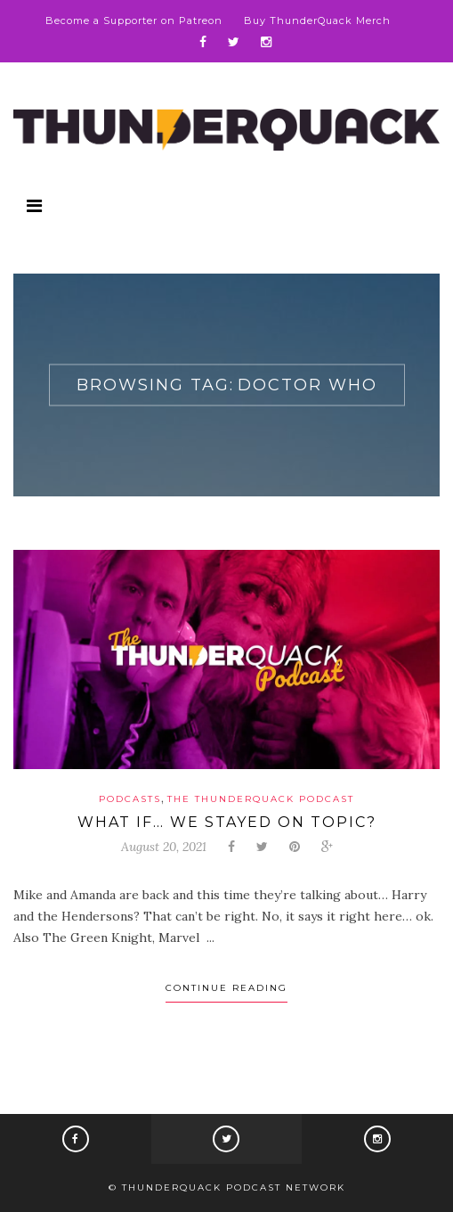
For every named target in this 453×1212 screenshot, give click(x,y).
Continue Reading (226, 988)
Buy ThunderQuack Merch (317, 20)
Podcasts (130, 799)
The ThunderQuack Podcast (260, 799)
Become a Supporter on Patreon (133, 20)
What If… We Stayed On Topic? (226, 822)
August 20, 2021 (163, 847)
